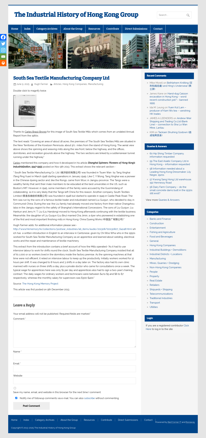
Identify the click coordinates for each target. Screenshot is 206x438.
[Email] (3, 56)
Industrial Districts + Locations (166, 254)
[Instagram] (3, 50)
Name (17, 352)
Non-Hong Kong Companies (165, 267)
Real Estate (156, 280)
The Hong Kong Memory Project (40, 283)
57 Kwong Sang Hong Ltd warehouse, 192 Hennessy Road (171, 181)
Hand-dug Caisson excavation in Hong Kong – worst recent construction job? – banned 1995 (169, 98)
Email (17, 363)
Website (17, 376)
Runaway (190, 422)
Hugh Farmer (41, 84)
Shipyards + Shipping (161, 289)
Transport (155, 302)
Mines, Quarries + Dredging (164, 263)
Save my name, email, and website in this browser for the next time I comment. (57, 392)
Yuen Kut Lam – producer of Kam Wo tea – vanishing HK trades (170, 110)
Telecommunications (161, 293)
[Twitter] (3, 43)
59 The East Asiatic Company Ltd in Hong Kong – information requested (170, 163)
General (154, 241)
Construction (157, 223)
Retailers (154, 285)
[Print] (3, 63)
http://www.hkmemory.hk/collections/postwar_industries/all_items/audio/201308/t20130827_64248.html (72, 229)
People (154, 271)
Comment (19, 319)
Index (27, 28)
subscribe (89, 398)
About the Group (72, 28)
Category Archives (46, 28)
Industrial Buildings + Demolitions (168, 249)
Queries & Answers (157, 146)
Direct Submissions (136, 28)
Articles (57, 84)
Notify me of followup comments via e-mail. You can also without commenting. (66, 398)
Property (154, 276)
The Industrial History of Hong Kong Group (76, 14)
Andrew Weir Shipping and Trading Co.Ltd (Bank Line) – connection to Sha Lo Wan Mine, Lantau (170, 123)
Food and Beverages (161, 236)
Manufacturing (95, 84)
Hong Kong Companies (75, 84)
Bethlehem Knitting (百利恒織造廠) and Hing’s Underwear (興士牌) (171, 86)
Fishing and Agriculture (162, 232)
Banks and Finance (160, 218)
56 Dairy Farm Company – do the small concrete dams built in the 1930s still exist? (171, 190)
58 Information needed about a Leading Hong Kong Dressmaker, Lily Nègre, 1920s (170, 172)
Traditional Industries (161, 298)
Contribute (112, 28)
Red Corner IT (174, 422)
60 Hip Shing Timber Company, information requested (167, 155)
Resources (94, 28)
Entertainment (158, 227)
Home (14, 28)
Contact (158, 28)
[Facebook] (3, 37)
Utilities (154, 307)
